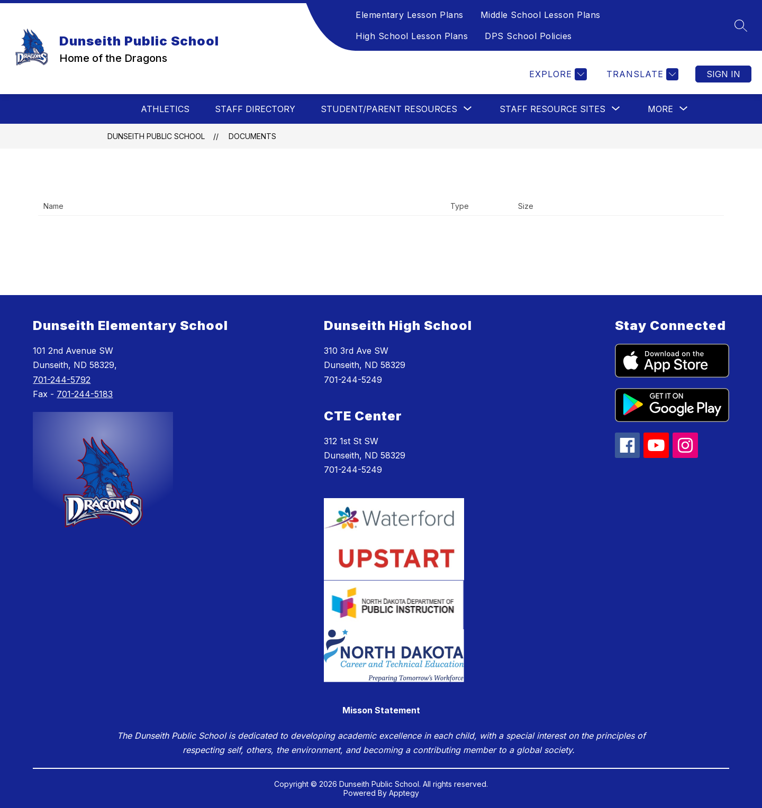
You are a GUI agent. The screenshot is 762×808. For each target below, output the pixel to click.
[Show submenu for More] (660, 109)
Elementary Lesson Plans (410, 15)
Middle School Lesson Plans (540, 15)
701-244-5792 (61, 379)
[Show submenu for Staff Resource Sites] (552, 109)
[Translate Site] (641, 74)
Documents (252, 136)
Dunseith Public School (156, 136)
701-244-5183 (85, 394)
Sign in (723, 74)
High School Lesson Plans (412, 36)
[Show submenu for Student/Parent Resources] (389, 109)
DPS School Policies (528, 36)
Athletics (165, 109)
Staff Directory (255, 109)
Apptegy (404, 792)
